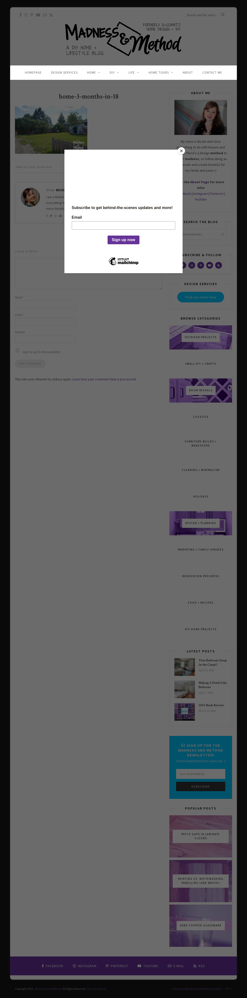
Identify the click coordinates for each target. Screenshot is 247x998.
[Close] (181, 150)
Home (91, 72)
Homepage (33, 72)
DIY (112, 72)
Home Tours (159, 72)
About (188, 72)
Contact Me (212, 72)
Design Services (64, 72)
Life (132, 72)
